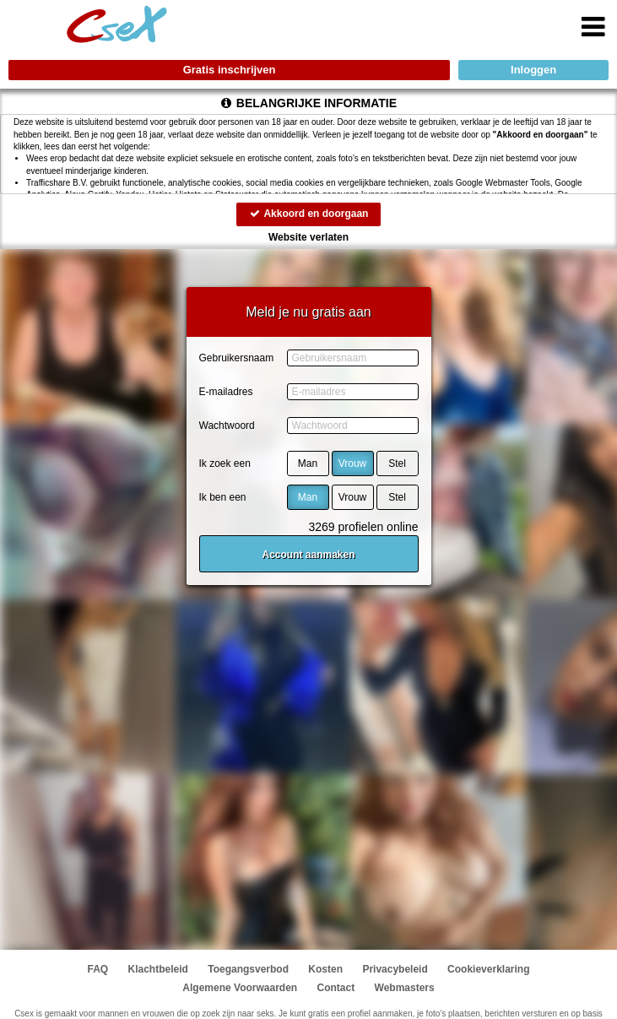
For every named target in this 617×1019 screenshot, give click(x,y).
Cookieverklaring (488, 969)
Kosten (325, 969)
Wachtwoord (227, 425)
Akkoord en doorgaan (309, 214)
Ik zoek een (225, 463)
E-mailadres (226, 392)
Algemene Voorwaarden (239, 988)
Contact (336, 988)
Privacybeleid (394, 969)
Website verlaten (308, 237)
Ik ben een (222, 497)
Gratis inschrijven (229, 69)
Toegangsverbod (248, 969)
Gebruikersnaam (236, 358)
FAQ (98, 969)
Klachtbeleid (158, 969)
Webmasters (405, 988)
